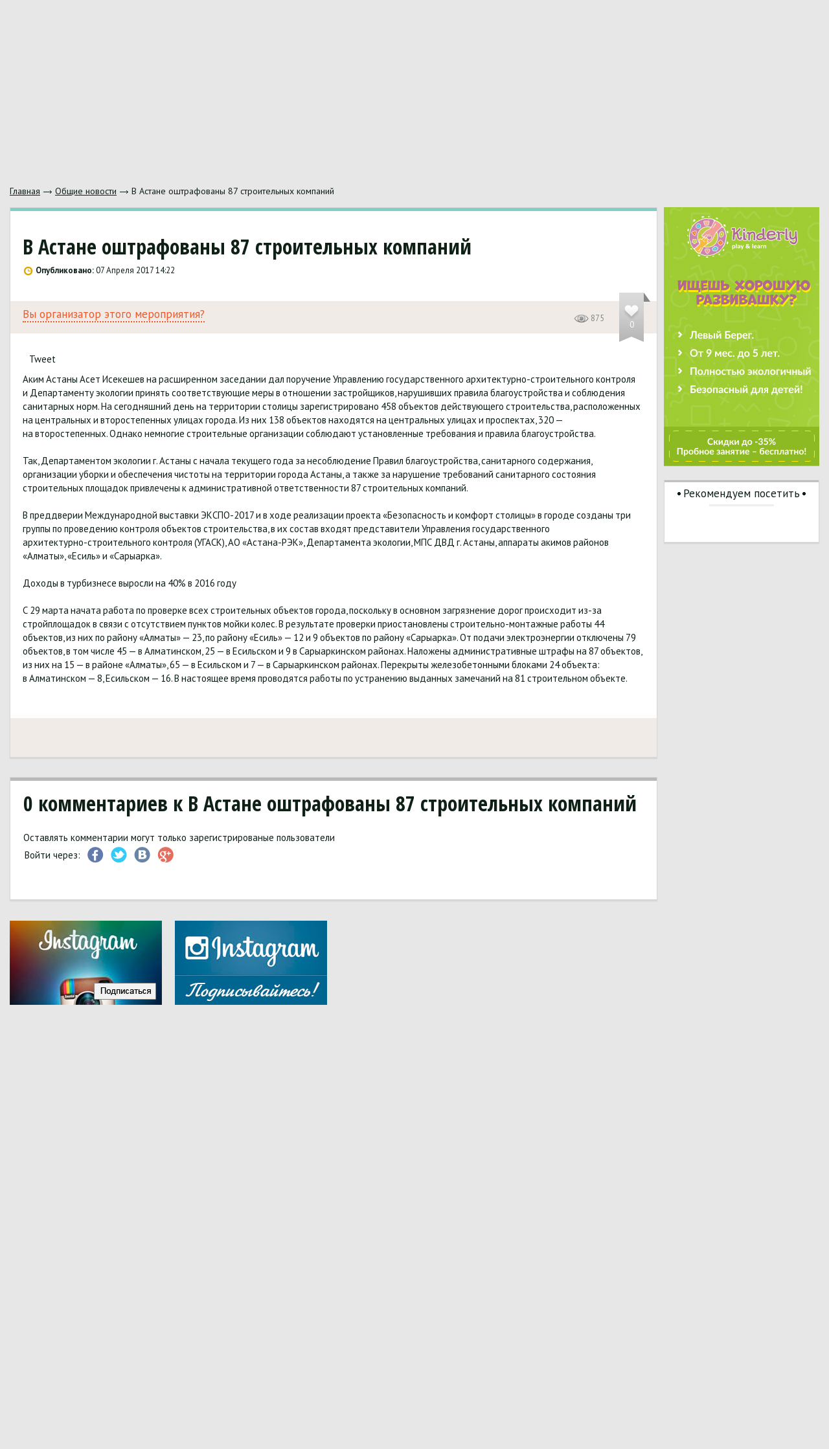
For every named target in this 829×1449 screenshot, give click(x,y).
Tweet (42, 359)
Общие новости (86, 191)
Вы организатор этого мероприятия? (114, 314)
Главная (25, 191)
